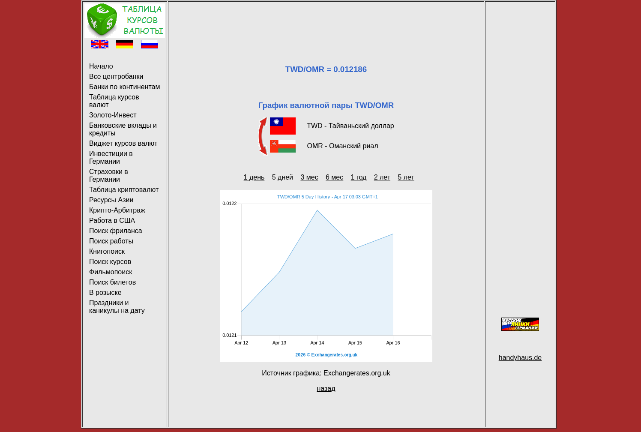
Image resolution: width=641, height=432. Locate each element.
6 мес (334, 177)
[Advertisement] (326, 22)
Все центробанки (116, 76)
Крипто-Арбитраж (117, 210)
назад (326, 388)
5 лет (406, 177)
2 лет (382, 177)
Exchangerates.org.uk (356, 373)
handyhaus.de (520, 357)
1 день (254, 177)
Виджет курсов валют (123, 143)
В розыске (105, 292)
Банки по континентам (124, 86)
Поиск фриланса (115, 230)
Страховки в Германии (108, 175)
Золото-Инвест (113, 115)
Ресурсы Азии (111, 200)
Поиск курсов (110, 261)
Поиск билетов (112, 282)
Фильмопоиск (110, 272)
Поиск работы (111, 241)
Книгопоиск (107, 251)
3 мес (309, 177)
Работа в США (112, 220)
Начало (101, 66)
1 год (359, 177)
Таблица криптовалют (124, 189)
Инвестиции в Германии (111, 157)
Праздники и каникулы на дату (117, 306)
